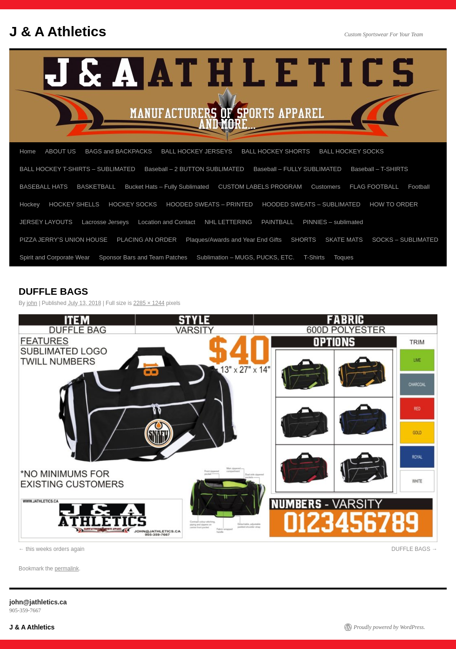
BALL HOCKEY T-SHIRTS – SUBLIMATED (77, 169)
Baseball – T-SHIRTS (379, 169)
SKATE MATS (343, 239)
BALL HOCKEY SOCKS (351, 151)
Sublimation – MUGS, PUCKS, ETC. (246, 257)
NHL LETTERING (228, 222)
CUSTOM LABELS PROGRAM (260, 186)
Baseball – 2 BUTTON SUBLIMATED (194, 169)
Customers (326, 186)
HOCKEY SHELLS (74, 204)
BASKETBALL (96, 186)
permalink (66, 568)
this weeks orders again (55, 549)
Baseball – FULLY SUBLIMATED (298, 169)
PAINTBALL (278, 222)
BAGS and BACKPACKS (118, 151)
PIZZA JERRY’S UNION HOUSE (63, 239)
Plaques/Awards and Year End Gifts (234, 239)
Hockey (30, 204)
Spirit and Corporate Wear (55, 257)
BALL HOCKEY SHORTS (275, 151)
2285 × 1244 (148, 303)
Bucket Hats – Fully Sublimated (167, 186)
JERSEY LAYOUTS (46, 222)
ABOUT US (60, 151)
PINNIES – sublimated (333, 222)
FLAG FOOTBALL (374, 186)
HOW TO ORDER (394, 204)
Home (28, 151)
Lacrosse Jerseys (105, 222)
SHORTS (303, 239)
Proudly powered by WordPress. (389, 627)
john (32, 303)
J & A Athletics (57, 31)
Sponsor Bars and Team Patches (143, 257)
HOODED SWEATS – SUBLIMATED (311, 204)
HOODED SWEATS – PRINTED (209, 204)
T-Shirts (314, 257)
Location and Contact (166, 222)
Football (418, 186)
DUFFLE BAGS (410, 549)
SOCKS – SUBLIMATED (405, 239)
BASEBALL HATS (43, 186)
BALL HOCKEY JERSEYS (196, 151)
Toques (344, 257)
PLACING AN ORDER (147, 239)
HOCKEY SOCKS (133, 204)
